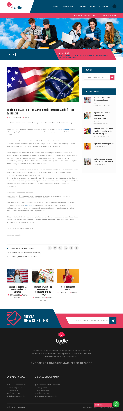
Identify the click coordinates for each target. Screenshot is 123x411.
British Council (63, 129)
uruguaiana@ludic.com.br (47, 396)
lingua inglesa (12, 257)
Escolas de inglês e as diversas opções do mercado (18, 289)
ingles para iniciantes (32, 253)
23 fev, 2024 (14, 295)
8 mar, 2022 (63, 292)
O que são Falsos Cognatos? (68, 288)
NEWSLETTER (35, 320)
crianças (28, 205)
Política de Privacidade (16, 407)
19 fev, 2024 (39, 297)
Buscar (112, 77)
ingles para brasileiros (15, 253)
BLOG (67, 53)
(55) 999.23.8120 (43, 393)
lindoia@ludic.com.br (17, 396)
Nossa (29, 316)
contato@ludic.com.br (85, 15)
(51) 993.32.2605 (14, 393)
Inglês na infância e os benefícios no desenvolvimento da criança (43, 291)
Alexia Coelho (15, 118)
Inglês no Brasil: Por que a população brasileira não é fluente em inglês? (103, 131)
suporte (74, 292)
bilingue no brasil (16, 249)
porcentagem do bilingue (27, 257)
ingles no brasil (30, 249)
